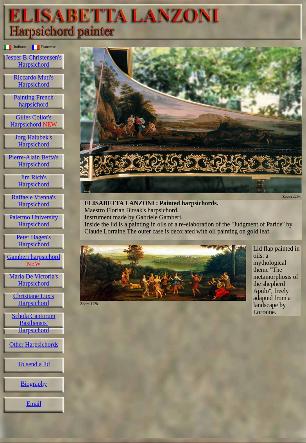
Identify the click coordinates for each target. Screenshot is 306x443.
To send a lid (34, 364)
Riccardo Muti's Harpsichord (34, 81)
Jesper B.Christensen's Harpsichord (33, 61)
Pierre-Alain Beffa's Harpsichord (33, 161)
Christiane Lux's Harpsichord (33, 299)
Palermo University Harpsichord (33, 221)
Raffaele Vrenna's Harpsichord (34, 201)
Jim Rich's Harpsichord (33, 181)
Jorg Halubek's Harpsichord (33, 141)
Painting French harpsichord (34, 101)
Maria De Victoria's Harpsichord (33, 280)
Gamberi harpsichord (33, 256)
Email (33, 403)
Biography (34, 383)
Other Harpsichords (34, 344)
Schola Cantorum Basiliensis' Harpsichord (33, 323)
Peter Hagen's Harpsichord (33, 241)
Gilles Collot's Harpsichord (30, 121)
